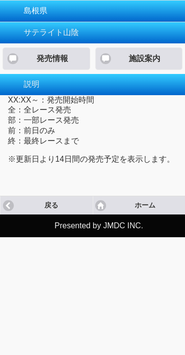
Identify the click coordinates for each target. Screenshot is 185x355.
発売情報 (52, 58)
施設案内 (144, 58)
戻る (51, 205)
